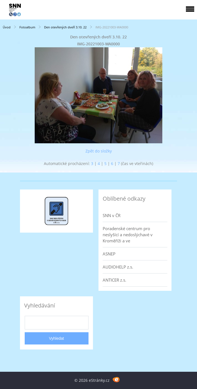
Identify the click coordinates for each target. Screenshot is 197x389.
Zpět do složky (98, 151)
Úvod (7, 27)
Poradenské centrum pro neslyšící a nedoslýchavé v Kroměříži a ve (128, 234)
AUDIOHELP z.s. (118, 267)
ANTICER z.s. (114, 280)
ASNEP (109, 254)
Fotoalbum (27, 27)
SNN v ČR (111, 215)
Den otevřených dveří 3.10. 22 (65, 27)
